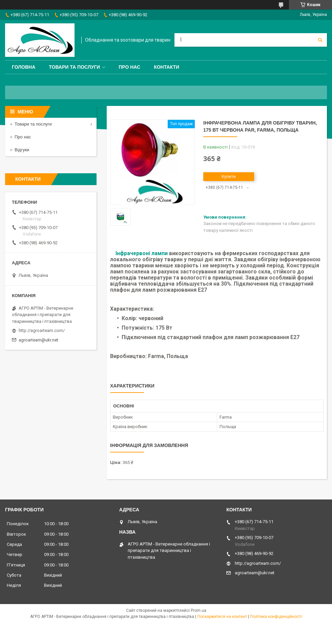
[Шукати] (320, 40)
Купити (229, 176)
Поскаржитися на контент (222, 616)
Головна (23, 67)
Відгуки (22, 149)
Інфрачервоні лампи (142, 253)
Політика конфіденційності (276, 616)
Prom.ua (198, 610)
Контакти (166, 67)
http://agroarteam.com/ (42, 330)
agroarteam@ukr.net (38, 339)
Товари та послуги (74, 67)
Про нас (129, 67)
